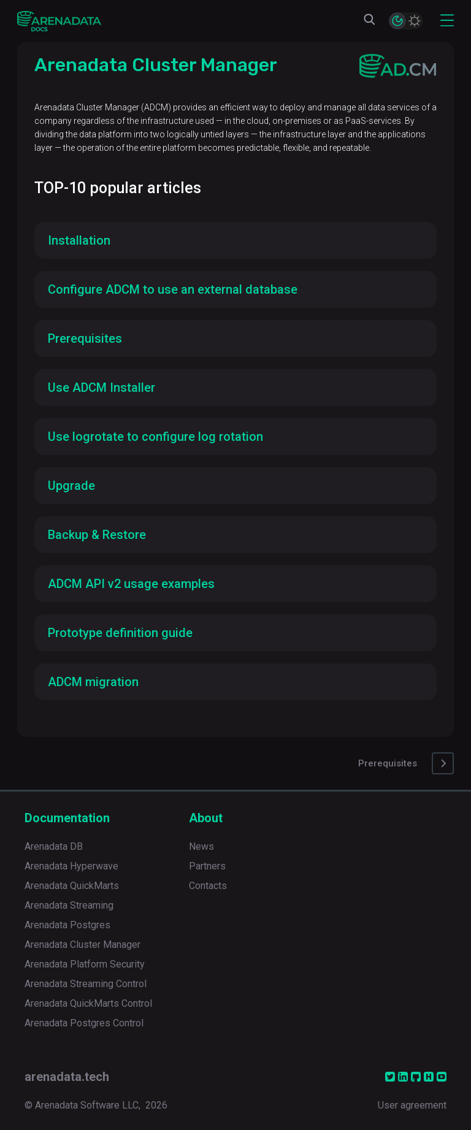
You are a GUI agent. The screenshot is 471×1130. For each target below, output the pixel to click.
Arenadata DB (54, 846)
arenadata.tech (67, 1076)
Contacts (208, 885)
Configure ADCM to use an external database (172, 289)
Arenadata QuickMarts (72, 885)
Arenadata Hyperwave (71, 866)
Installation (79, 240)
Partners (207, 866)
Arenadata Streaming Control (86, 984)
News (201, 846)
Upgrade (71, 485)
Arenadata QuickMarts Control (88, 1003)
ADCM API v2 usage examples (131, 583)
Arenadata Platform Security (85, 964)
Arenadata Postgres (67, 925)
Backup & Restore (97, 534)
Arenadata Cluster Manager (82, 944)
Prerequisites (85, 338)
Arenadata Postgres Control (84, 1023)
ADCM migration (93, 681)
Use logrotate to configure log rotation (155, 436)
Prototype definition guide (120, 632)
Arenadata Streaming (69, 905)
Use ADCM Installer (101, 387)
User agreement (412, 1105)
